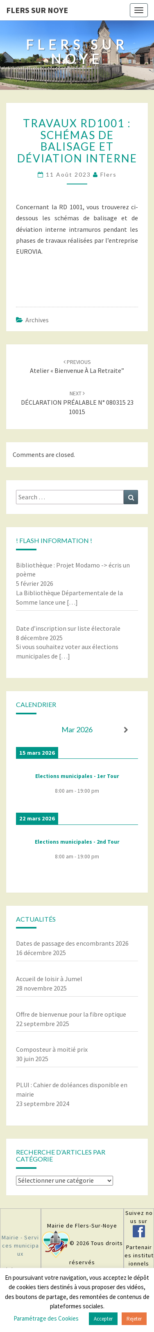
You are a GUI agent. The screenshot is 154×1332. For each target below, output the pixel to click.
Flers (108, 174)
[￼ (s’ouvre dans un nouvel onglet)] (139, 1233)
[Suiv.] (125, 730)
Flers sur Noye (37, 10)
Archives (37, 320)
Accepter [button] (103, 1318)
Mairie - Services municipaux (20, 1245)
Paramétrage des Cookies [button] (46, 1318)
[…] (72, 602)
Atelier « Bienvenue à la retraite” (77, 366)
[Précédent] (28, 730)
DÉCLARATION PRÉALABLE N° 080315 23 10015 (77, 403)
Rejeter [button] (134, 1318)
